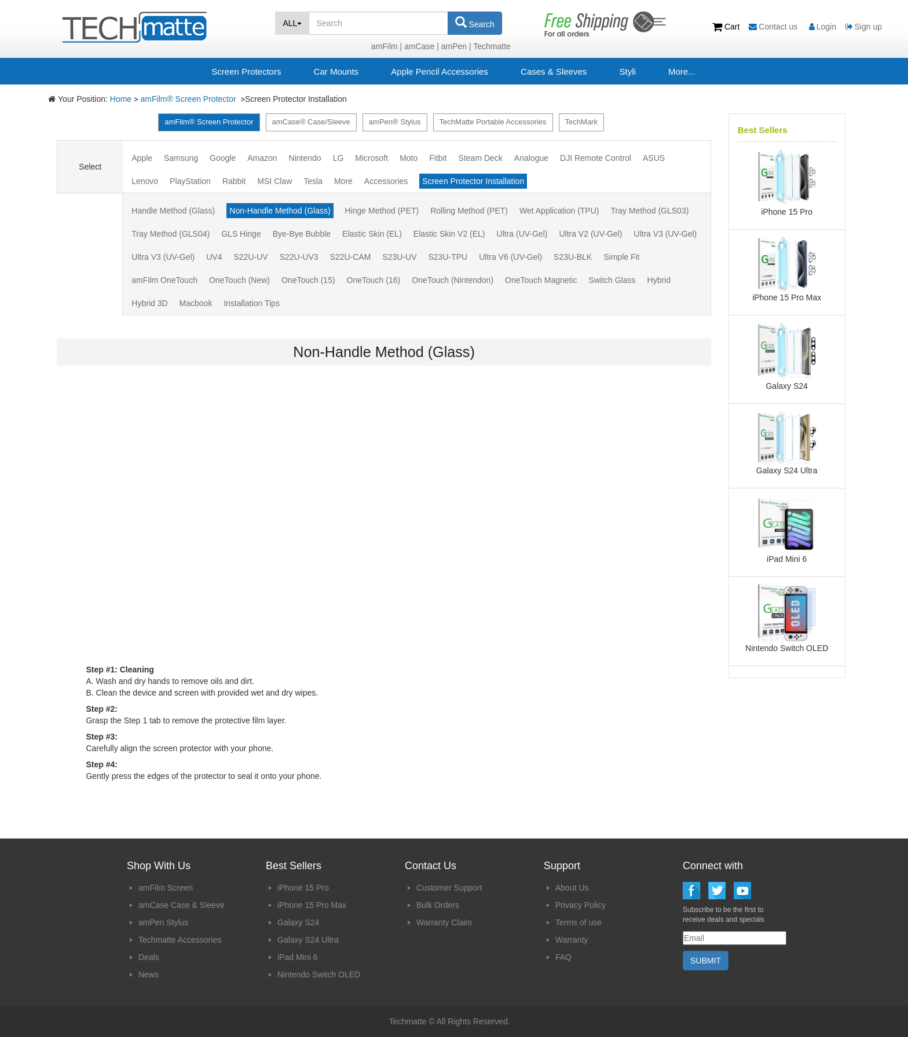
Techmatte (492, 46)
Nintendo (305, 158)
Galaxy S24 (298, 922)
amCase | (421, 46)
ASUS (654, 158)
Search (475, 22)
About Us (572, 887)
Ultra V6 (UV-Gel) (510, 257)
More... (681, 71)
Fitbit (437, 158)
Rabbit (234, 181)
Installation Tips (252, 303)
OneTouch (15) (308, 280)
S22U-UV (250, 257)
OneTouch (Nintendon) (452, 280)
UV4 (214, 257)
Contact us (774, 26)
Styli (627, 71)
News (148, 974)
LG (338, 158)
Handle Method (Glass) (173, 210)
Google (223, 158)
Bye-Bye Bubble (302, 233)
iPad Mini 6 (297, 957)
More (343, 181)
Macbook (196, 303)
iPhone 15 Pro (303, 887)
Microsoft (371, 158)
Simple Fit (621, 257)
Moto (409, 158)
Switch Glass (612, 280)
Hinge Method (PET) (382, 210)
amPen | (456, 46)
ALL (292, 23)
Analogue (531, 158)
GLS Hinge (241, 233)
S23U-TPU (447, 257)
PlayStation (190, 181)
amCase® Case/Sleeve (311, 121)
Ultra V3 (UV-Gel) (665, 233)
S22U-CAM (350, 257)
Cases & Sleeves (554, 71)
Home (120, 99)
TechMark (581, 121)
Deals (148, 957)
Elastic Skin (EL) (372, 233)
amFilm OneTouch (164, 280)
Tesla (313, 181)
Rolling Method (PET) (469, 210)
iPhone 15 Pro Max (311, 905)
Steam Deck (481, 158)
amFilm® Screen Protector (190, 99)
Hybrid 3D (149, 303)
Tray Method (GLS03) (649, 210)
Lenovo (144, 181)
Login (822, 26)
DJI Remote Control (595, 158)
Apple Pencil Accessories (439, 71)
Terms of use (578, 922)
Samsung (181, 158)
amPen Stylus (163, 922)
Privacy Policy (580, 905)
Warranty (571, 939)
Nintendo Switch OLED (318, 974)
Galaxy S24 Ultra (308, 939)
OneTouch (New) (239, 280)
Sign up (863, 26)
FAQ (563, 957)
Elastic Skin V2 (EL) (449, 233)
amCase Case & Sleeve (181, 905)
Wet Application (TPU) (559, 210)
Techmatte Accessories (179, 939)
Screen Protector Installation (473, 181)
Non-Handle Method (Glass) (279, 210)
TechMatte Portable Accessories (493, 121)
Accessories (386, 181)
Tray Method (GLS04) (170, 233)
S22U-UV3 (299, 257)
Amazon (262, 158)
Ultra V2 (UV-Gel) (590, 233)
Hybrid (659, 280)
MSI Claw (274, 181)
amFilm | (386, 46)
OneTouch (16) (374, 280)
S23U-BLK (573, 257)
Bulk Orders (437, 905)
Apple (141, 158)
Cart (727, 26)
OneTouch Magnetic (541, 280)
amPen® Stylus (395, 121)
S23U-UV (399, 257)
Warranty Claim (444, 922)
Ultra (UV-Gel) (522, 233)
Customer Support (449, 887)
